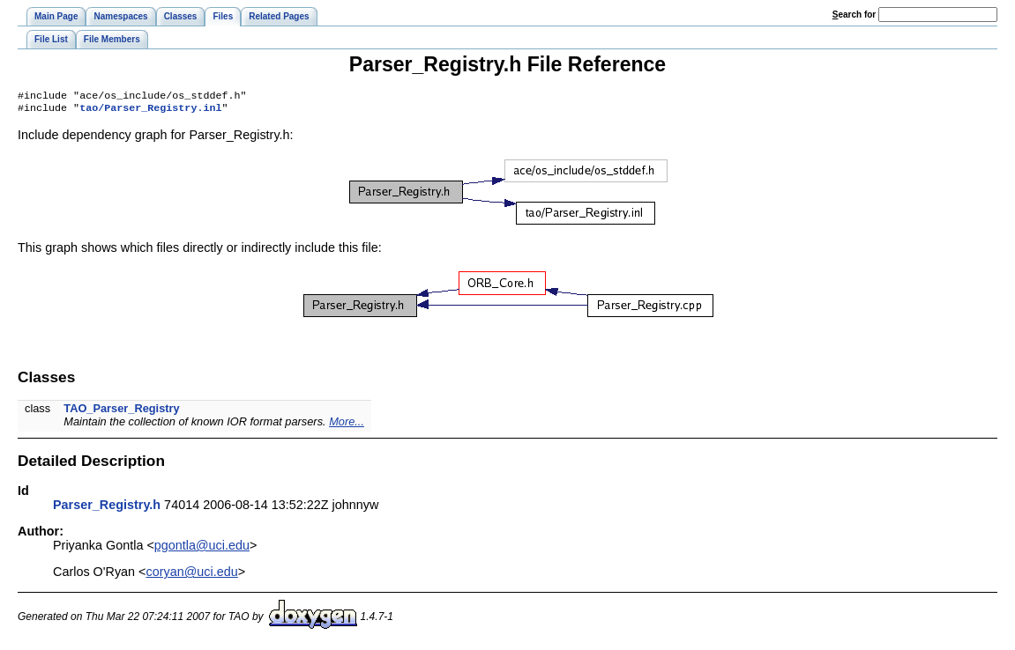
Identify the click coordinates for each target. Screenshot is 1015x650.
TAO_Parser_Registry (121, 411)
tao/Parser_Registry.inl (150, 111)
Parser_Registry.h (106, 508)
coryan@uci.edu (192, 575)
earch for (854, 14)
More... (346, 425)
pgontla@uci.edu (202, 549)
